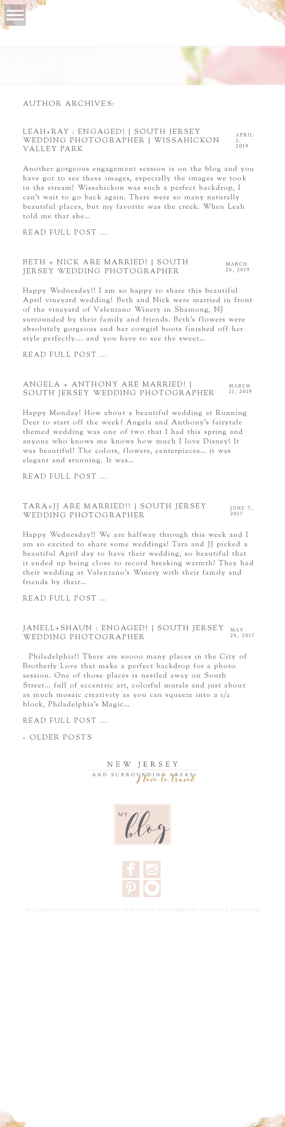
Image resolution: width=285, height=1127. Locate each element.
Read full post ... (65, 233)
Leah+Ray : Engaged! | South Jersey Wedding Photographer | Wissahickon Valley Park (121, 141)
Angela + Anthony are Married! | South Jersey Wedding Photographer (119, 389)
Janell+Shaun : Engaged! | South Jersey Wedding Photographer (123, 633)
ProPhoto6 (245, 910)
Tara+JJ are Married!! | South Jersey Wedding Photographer (115, 511)
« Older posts (58, 738)
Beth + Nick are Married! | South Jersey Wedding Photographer (106, 267)
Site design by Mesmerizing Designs (173, 910)
